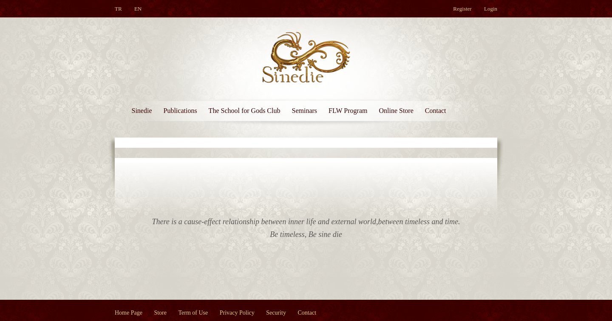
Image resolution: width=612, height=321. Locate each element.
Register (462, 9)
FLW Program (348, 110)
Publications (180, 110)
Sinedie (142, 110)
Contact (435, 110)
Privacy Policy (237, 313)
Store (160, 313)
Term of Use (193, 313)
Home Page (128, 313)
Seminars (304, 110)
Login (490, 9)
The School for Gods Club (244, 110)
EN (138, 9)
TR (118, 9)
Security (276, 313)
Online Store (396, 110)
